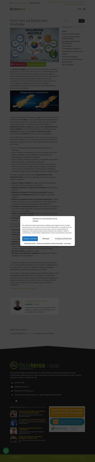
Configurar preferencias (63, 239)
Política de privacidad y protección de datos (50, 243)
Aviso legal (67, 243)
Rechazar (45, 239)
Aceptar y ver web (30, 239)
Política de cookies (30, 243)
